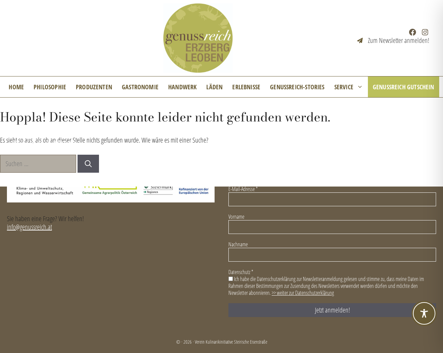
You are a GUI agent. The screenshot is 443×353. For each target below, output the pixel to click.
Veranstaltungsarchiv (239, 130)
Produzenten (94, 87)
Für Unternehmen (170, 130)
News (20, 130)
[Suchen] (88, 164)
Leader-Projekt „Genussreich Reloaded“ (383, 142)
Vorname (236, 216)
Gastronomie (140, 87)
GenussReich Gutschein (403, 87)
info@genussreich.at (29, 227)
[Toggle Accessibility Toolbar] (424, 313)
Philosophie (50, 87)
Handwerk (182, 87)
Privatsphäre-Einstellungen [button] (45, 142)
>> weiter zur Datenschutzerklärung (303, 293)
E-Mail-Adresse (243, 188)
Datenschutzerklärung (403, 130)
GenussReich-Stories (297, 87)
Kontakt (296, 130)
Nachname (238, 244)
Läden (214, 87)
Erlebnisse (246, 87)
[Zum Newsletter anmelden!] (393, 40)
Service (351, 86)
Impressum (341, 130)
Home (16, 87)
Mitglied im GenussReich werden (88, 130)
